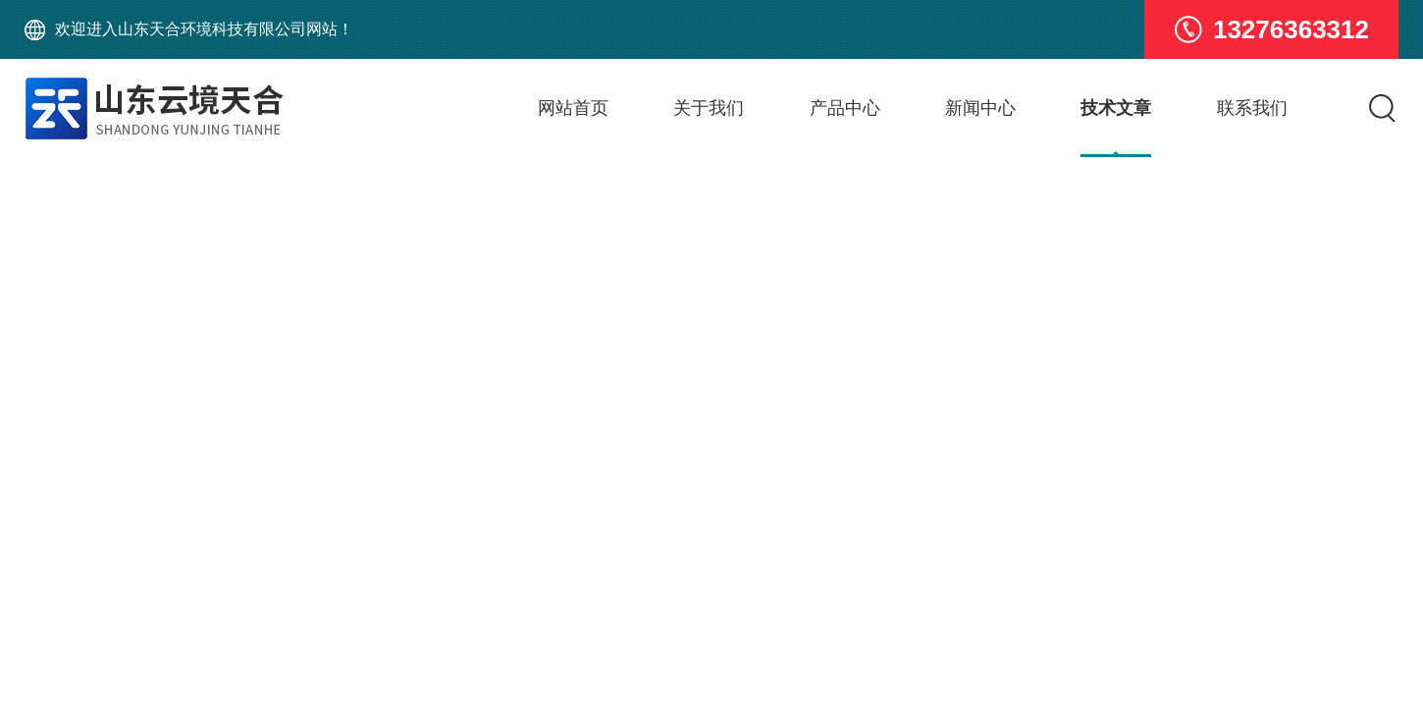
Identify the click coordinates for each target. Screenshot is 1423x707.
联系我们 (1252, 108)
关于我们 (708, 108)
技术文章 (1115, 108)
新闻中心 (980, 108)
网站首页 (573, 108)
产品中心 (845, 108)
